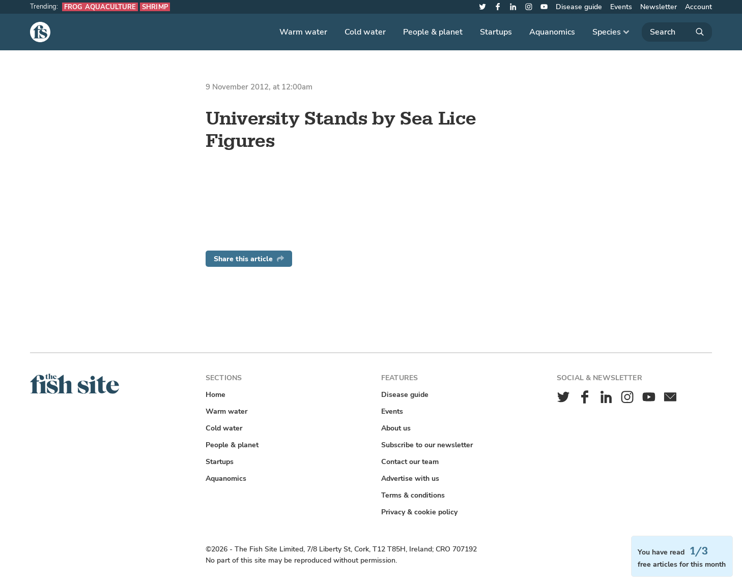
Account (698, 7)
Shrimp (155, 7)
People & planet (433, 32)
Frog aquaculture (100, 7)
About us (396, 428)
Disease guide (579, 7)
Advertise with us (410, 478)
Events (621, 7)
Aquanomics (552, 32)
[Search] (677, 32)
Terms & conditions (413, 495)
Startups (496, 32)
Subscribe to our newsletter (427, 445)
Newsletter (658, 7)
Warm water (303, 32)
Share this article (249, 259)
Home (215, 394)
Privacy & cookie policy (419, 512)
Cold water (365, 32)
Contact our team (410, 462)
